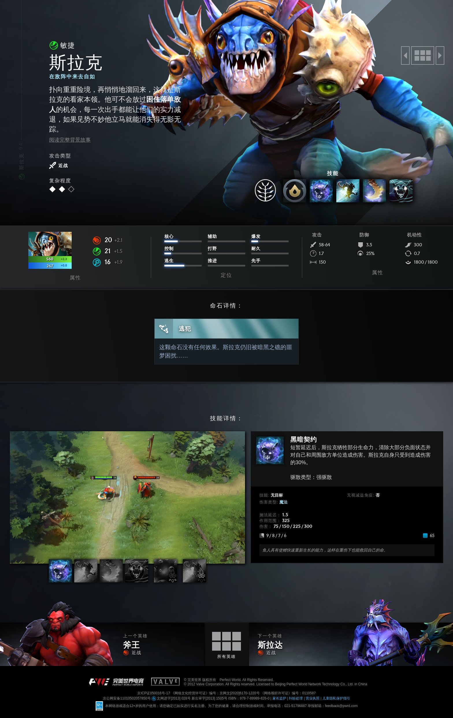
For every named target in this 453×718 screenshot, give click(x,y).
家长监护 (279, 698)
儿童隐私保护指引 (336, 698)
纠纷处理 (296, 698)
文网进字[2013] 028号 (172, 698)
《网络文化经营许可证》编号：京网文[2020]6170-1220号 (216, 693)
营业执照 (313, 698)
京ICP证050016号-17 (154, 693)
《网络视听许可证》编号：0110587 (288, 693)
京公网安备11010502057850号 (127, 698)
